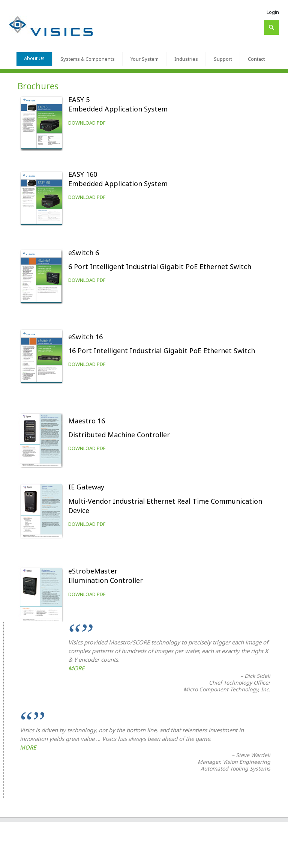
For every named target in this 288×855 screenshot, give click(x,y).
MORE (76, 668)
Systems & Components (87, 59)
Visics (32, 846)
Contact (256, 59)
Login (273, 12)
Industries (186, 59)
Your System (144, 59)
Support (223, 59)
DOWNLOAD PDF (86, 122)
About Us (34, 58)
